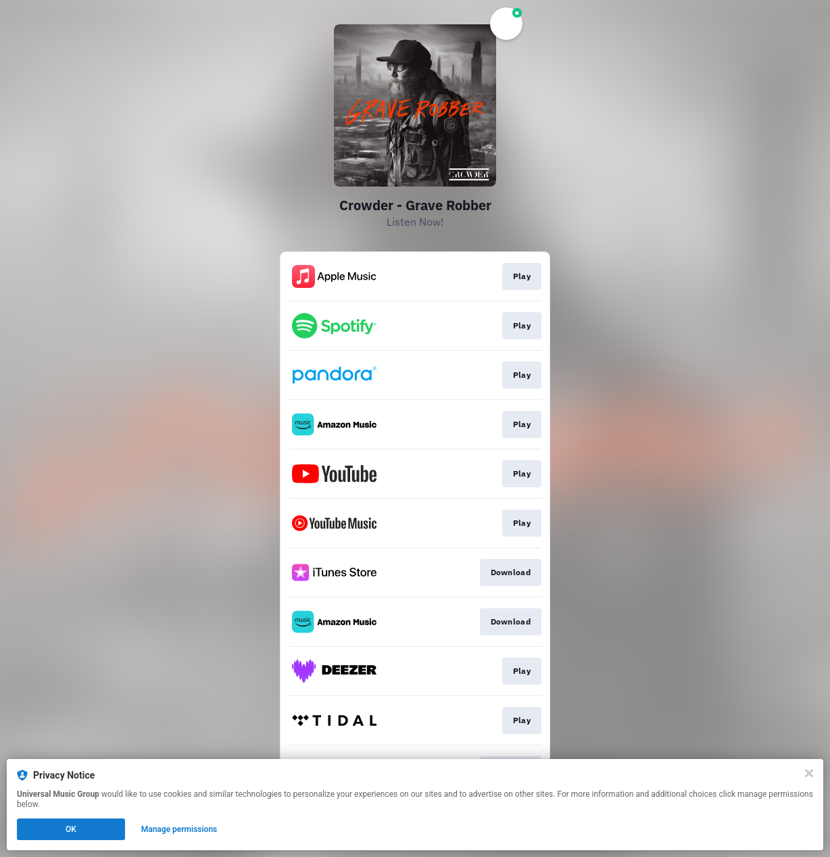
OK (71, 829)
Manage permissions (179, 829)
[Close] (809, 773)
